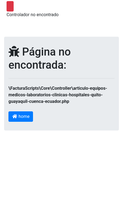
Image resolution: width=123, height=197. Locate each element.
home (20, 116)
